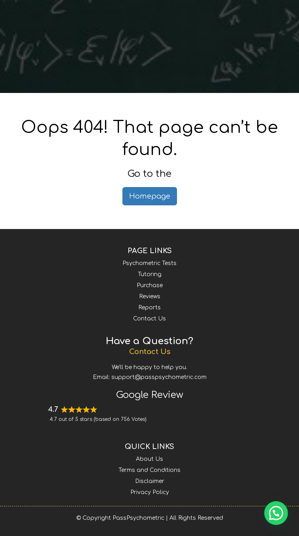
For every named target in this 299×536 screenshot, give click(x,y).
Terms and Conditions (149, 470)
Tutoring (150, 274)
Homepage (149, 196)
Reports (149, 308)
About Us (149, 459)
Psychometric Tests (149, 263)
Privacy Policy (149, 492)
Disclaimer (149, 481)
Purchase (150, 285)
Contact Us (149, 319)
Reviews (149, 296)
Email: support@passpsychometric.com (150, 377)
